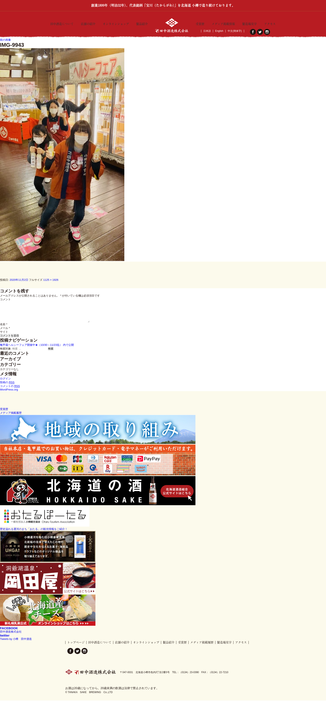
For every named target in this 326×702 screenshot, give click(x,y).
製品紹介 (142, 23)
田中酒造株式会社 (11, 633)
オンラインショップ (116, 23)
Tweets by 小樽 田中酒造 (16, 640)
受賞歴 (200, 23)
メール (5, 329)
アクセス (270, 23)
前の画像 (5, 41)
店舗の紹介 (88, 23)
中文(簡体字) (235, 31)
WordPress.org (9, 391)
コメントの (10, 387)
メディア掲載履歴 (202, 643)
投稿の (7, 383)
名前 (3, 325)
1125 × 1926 (50, 281)
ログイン (5, 380)
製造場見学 (249, 23)
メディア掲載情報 (223, 23)
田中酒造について (62, 23)
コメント (5, 300)
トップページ (76, 643)
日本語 (207, 31)
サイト (4, 333)
